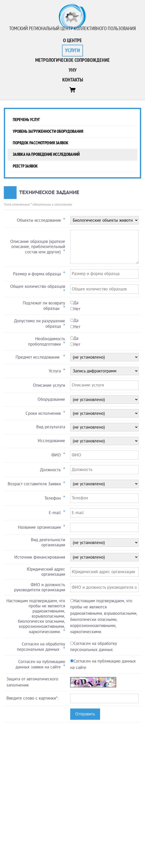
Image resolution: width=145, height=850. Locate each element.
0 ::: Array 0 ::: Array (104, 427)
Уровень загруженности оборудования (48, 131)
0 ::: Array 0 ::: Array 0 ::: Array (104, 357)
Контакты (72, 80)
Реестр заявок (25, 166)
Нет (77, 308)
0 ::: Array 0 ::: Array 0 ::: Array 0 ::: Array (104, 413)
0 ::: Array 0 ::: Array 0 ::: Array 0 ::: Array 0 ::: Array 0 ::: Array (104, 542)
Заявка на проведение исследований (46, 154)
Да (76, 302)
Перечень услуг (26, 119)
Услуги (72, 50)
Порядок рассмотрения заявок (40, 142)
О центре (72, 40)
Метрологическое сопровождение (72, 60)
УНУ (73, 70)
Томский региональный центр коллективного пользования (72, 28)
